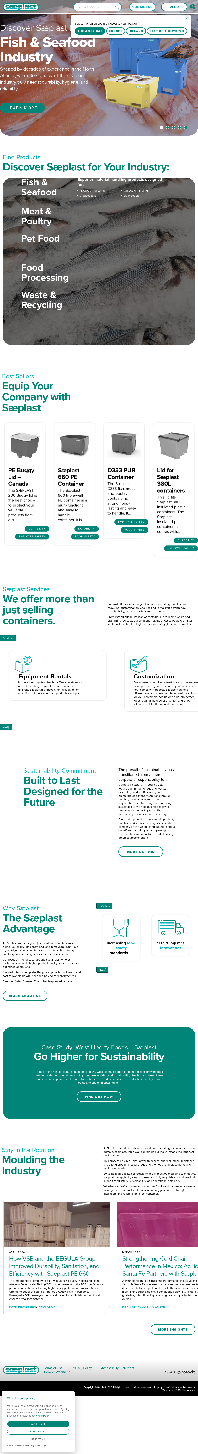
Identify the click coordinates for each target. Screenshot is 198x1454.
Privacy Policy (82, 1426)
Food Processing (44, 292)
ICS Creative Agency (184, 1448)
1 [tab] (161, 127)
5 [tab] (185, 127)
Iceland (136, 31)
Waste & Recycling (41, 319)
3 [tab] (173, 127)
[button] (117, 7)
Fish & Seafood (39, 206)
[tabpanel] (99, 68)
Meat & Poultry (36, 235)
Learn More (22, 108)
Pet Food (40, 258)
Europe (115, 31)
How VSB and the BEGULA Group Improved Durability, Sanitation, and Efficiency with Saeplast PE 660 (54, 1324)
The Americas (90, 31)
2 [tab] (167, 127)
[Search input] (97, 7)
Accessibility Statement (117, 1426)
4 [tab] (179, 127)
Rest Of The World (166, 31)
